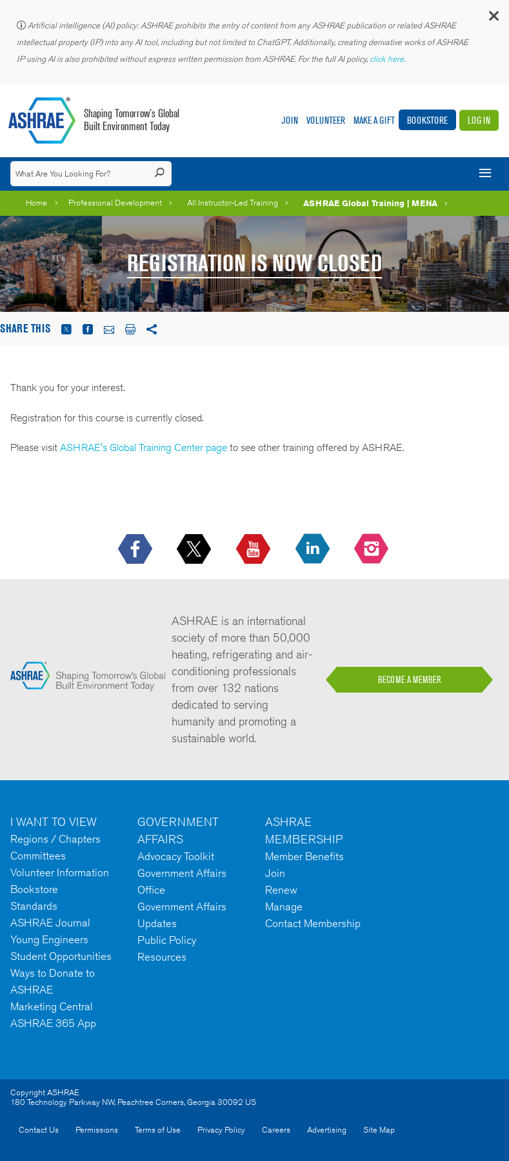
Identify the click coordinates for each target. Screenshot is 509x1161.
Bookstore (427, 120)
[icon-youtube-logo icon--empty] (254, 549)
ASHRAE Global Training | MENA (370, 203)
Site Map (379, 1129)
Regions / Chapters (55, 838)
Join (289, 120)
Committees (38, 855)
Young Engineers (49, 939)
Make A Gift (374, 120)
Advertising (326, 1129)
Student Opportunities (61, 956)
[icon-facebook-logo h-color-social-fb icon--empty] (136, 549)
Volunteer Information (59, 872)
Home (36, 202)
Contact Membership (313, 923)
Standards (33, 905)
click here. (388, 58)
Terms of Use (158, 1129)
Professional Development (115, 202)
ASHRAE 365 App (53, 1023)
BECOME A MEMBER (409, 680)
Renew (281, 889)
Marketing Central (51, 1006)
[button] (493, 19)
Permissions (96, 1129)
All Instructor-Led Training (232, 202)
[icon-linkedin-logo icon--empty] (314, 549)
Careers (276, 1129)
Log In (479, 120)
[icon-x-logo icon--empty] (195, 549)
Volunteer (325, 120)
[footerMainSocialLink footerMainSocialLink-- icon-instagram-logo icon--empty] (372, 549)
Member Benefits (304, 856)
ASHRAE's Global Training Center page (143, 447)
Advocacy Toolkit (175, 856)
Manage (284, 906)
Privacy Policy (221, 1129)
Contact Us (39, 1129)
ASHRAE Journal (50, 922)
